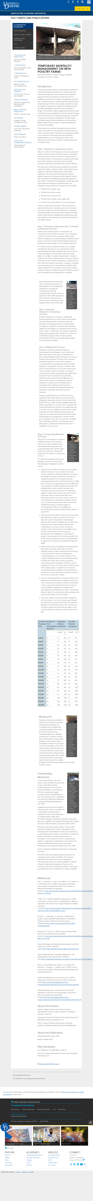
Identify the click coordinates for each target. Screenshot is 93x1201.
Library (29, 1162)
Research (29, 1165)
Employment (8, 1165)
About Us (7, 1155)
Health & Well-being (22, 34)
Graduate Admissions (33, 1157)
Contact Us (73, 1155)
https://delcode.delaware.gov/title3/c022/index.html (60, 949)
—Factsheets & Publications (19, 56)
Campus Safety (52, 1162)
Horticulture (19, 48)
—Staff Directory (20, 73)
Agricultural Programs (19, 39)
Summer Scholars (21, 99)
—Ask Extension (20, 65)
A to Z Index (51, 1165)
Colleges (29, 1160)
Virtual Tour (8, 1162)
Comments (17, 1172)
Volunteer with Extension (19, 90)
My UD (50, 1160)
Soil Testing (18, 118)
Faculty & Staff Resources (19, 1116)
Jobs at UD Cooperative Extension (23, 141)
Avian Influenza (20, 134)
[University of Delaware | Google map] (83, 1160)
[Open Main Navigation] (89, 2)
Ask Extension (20, 31)
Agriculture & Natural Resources (28, 13)
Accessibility (31, 1172)
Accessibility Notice (54, 1155)
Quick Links (81, 9)
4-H (15, 44)
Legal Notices (24, 1172)
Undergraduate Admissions (35, 1155)
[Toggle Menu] (31, 34)
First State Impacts (21, 81)
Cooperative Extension (19, 26)
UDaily (7, 1160)
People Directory (53, 1157)
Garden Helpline (20, 126)
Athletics (7, 1157)
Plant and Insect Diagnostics (20, 110)
